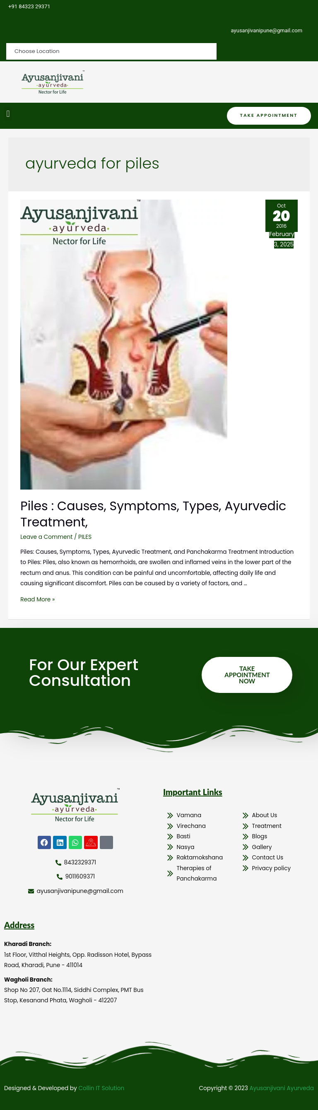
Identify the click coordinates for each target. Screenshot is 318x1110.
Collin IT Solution (101, 1088)
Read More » (37, 599)
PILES (85, 537)
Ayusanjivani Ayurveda (281, 1088)
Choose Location (38, 29)
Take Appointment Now (247, 675)
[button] (8, 114)
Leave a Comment (46, 537)
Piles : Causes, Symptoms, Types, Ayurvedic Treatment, (153, 514)
